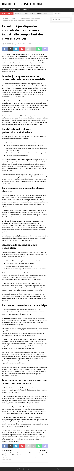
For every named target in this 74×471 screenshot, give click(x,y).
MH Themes (47, 469)
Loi (19, 10)
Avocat (3, 10)
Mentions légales (56, 469)
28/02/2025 (8, 44)
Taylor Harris (17, 44)
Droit (25, 10)
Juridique (12, 10)
